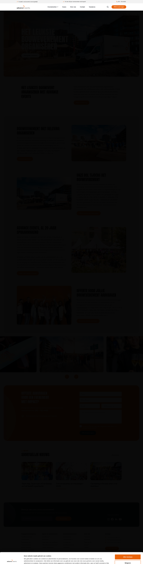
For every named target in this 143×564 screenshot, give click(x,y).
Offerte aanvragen (88, 433)
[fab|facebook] (112, 519)
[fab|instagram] (108, 519)
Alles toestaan (127, 546)
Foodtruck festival (26, 537)
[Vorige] (67, 376)
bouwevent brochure (107, 313)
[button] (57, 7)
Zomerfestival (67, 537)
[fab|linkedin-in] (116, 519)
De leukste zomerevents (114, 539)
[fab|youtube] (120, 519)
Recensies (87, 539)
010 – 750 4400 (41, 410)
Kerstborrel (45, 539)
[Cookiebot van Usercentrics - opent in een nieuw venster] (12, 560)
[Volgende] (76, 376)
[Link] (37, 476)
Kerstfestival (45, 537)
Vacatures (87, 537)
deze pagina (98, 315)
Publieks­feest (25, 539)
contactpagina (82, 308)
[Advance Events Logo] (23, 7)
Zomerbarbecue (68, 539)
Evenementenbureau (113, 537)
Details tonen (98, 560)
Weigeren (128, 552)
